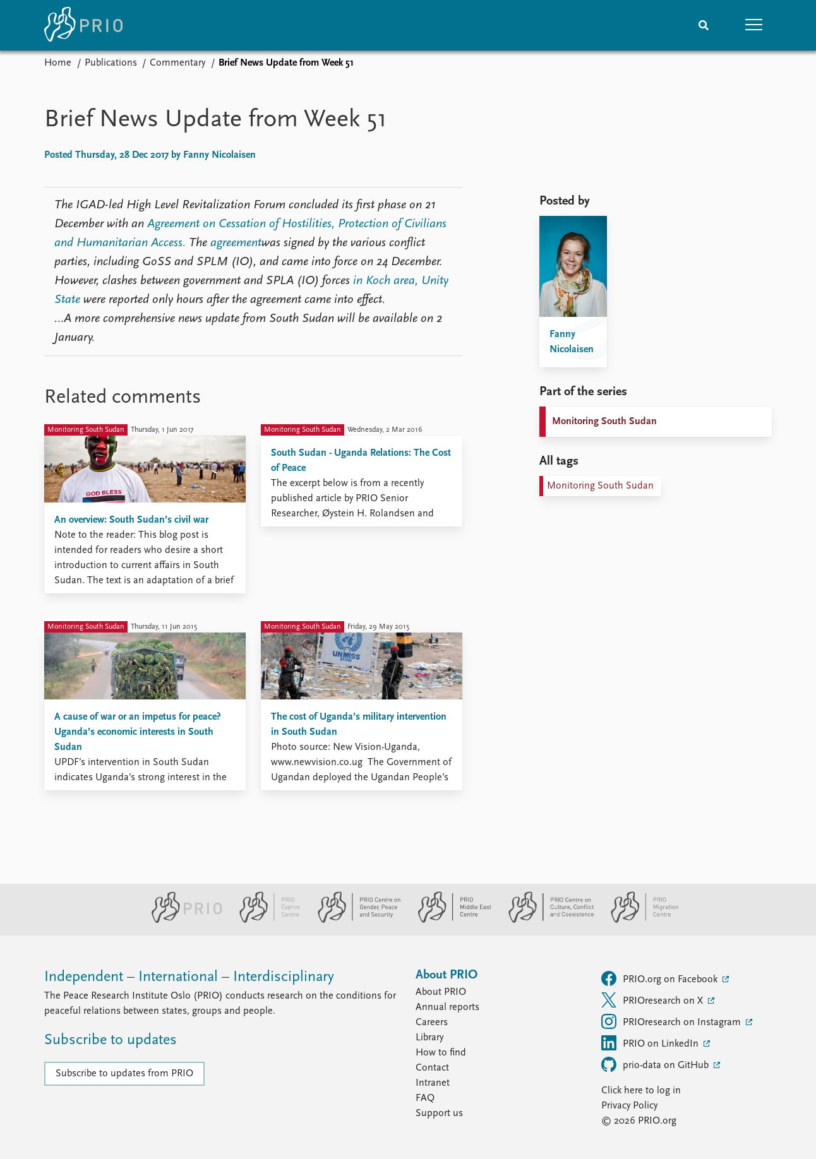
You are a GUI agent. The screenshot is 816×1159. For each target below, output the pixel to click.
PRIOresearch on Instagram (672, 1021)
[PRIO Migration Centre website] (638, 920)
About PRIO (441, 992)
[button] (754, 25)
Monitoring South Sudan (604, 422)
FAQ (425, 1098)
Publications (111, 63)
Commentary (177, 63)
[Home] (83, 25)
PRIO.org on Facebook (660, 978)
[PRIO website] (181, 920)
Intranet (433, 1083)
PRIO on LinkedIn (651, 1042)
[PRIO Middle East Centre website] (449, 920)
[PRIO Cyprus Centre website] (264, 920)
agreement (235, 243)
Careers (432, 1023)
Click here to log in (641, 1091)
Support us (439, 1113)
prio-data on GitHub (656, 1064)
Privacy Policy (629, 1106)
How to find (441, 1053)
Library (429, 1038)
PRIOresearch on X (653, 999)
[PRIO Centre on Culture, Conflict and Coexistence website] (546, 920)
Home (57, 63)
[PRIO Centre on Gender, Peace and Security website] (354, 920)
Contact (432, 1068)
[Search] (703, 25)
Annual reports (447, 1007)
